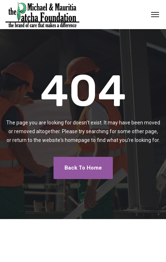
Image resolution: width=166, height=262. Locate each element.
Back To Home (83, 167)
